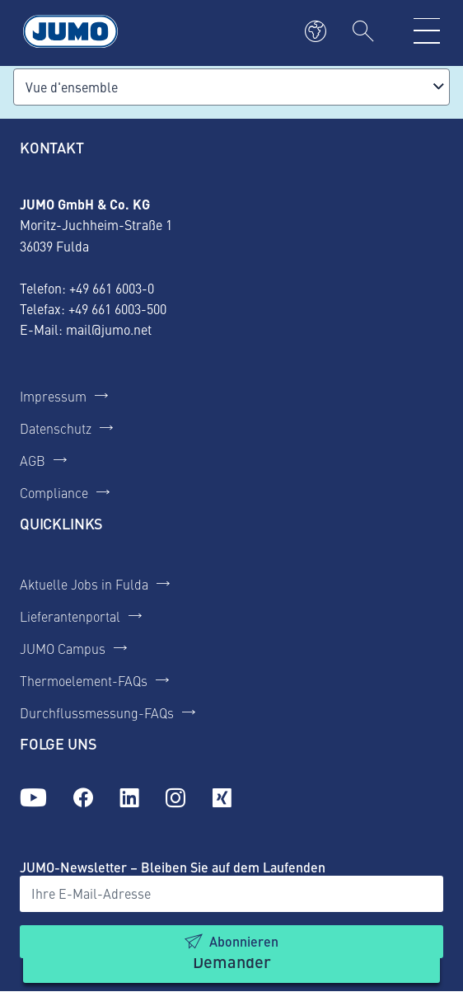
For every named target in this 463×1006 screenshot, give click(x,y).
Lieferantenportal (70, 616)
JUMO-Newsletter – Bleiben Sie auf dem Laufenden (172, 867)
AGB (32, 460)
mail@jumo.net (109, 329)
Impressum (53, 396)
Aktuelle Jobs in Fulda (84, 584)
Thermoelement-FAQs (83, 680)
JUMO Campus (62, 648)
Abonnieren (243, 941)
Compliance (54, 492)
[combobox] (231, 87)
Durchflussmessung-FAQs (97, 712)
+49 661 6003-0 (111, 288)
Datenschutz (55, 428)
